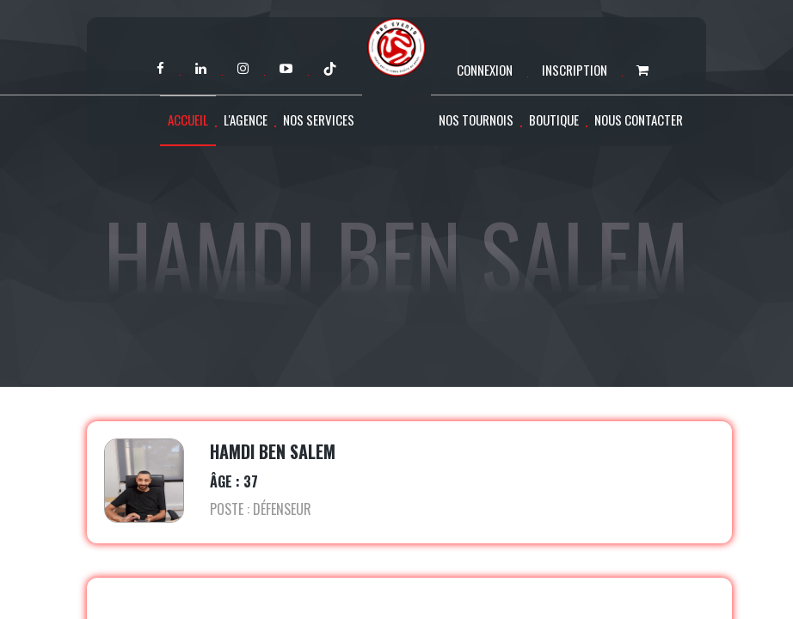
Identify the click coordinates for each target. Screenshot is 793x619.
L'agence (245, 119)
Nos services (318, 119)
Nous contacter (638, 119)
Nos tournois (476, 119)
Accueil (188, 119)
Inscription (574, 69)
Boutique (554, 119)
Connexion (485, 69)
